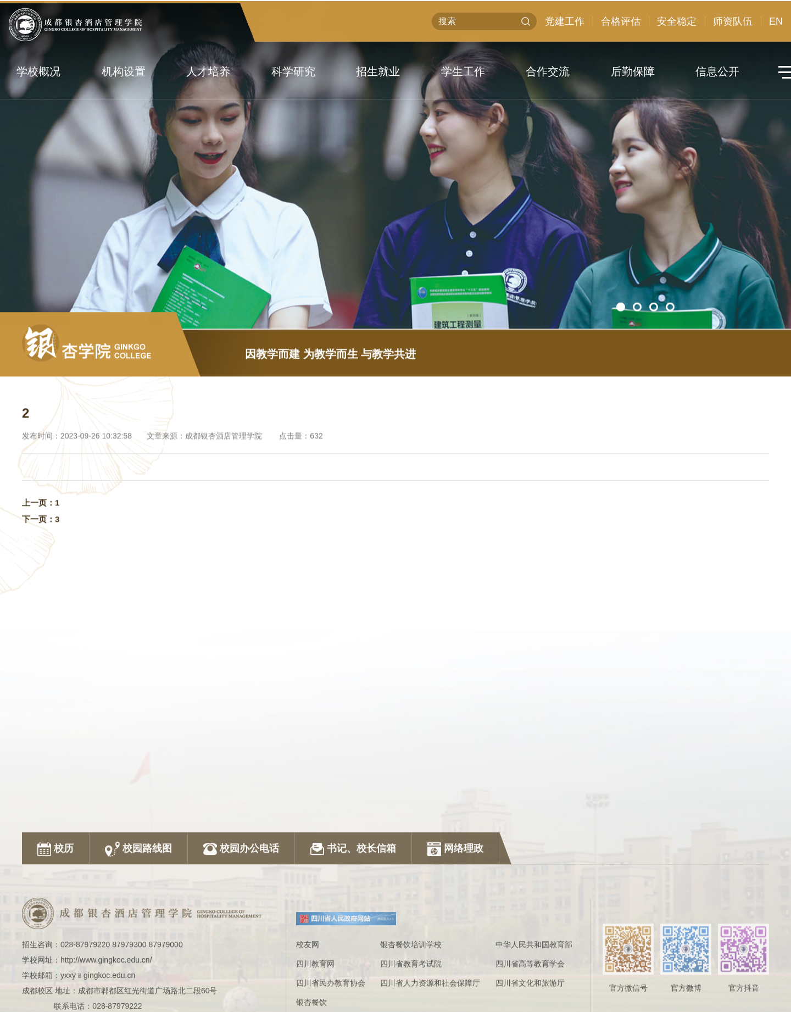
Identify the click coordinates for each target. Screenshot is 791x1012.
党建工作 (564, 26)
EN (776, 26)
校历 (55, 921)
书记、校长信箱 (353, 921)
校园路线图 (138, 921)
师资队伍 (733, 26)
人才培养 (208, 71)
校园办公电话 (241, 921)
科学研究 (293, 71)
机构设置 (124, 71)
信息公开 (717, 71)
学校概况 (38, 71)
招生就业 (378, 71)
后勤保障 (633, 71)
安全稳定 (677, 26)
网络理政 (455, 921)
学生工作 (463, 71)
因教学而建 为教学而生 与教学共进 (330, 370)
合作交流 (548, 71)
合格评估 (620, 26)
